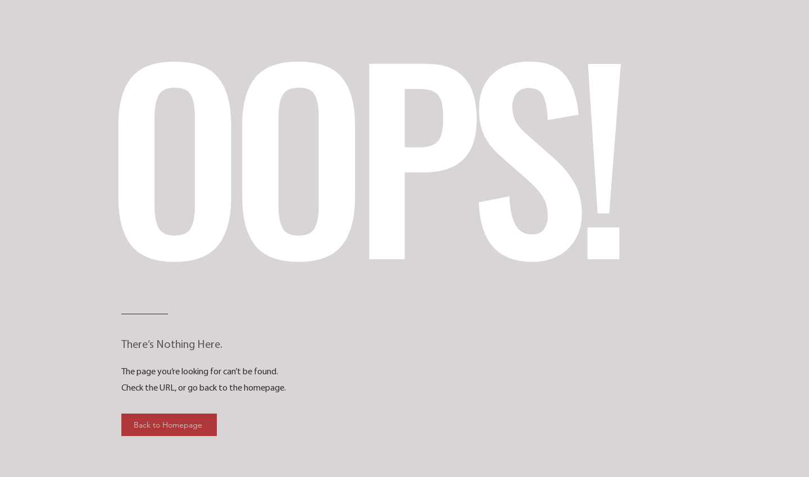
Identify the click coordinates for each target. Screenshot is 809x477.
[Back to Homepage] (169, 425)
